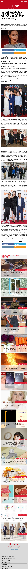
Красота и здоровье (6, 560)
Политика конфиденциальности (8, 558)
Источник (2, 249)
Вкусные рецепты (6, 562)
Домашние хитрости (7, 566)
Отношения (4, 564)
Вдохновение (5, 568)
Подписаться (23, 1)
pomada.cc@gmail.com (14, 549)
